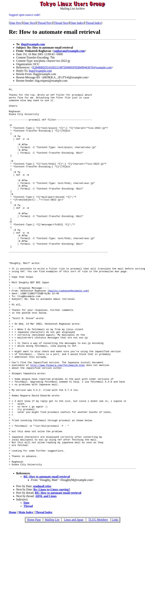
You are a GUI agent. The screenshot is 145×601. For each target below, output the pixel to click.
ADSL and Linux (46, 571)
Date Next (29, 22)
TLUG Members (98, 595)
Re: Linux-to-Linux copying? (51, 565)
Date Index (77, 22)
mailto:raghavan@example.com (68, 331)
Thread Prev (44, 22)
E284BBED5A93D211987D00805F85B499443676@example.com (72, 67)
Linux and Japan (73, 595)
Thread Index (93, 22)
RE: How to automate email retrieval (47, 552)
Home (12, 587)
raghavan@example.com (69, 50)
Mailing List (52, 595)
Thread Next (61, 22)
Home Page (34, 595)
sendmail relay (42, 561)
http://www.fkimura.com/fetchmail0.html (57, 420)
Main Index (25, 587)
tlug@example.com (33, 44)
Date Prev (16, 22)
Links (115, 595)
